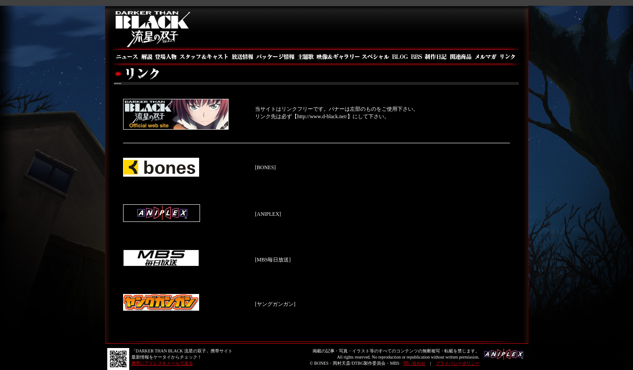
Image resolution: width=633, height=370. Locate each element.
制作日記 (436, 56)
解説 (146, 56)
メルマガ (485, 56)
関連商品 (460, 56)
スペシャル (375, 56)
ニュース (126, 56)
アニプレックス (504, 357)
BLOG (399, 56)
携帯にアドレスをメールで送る (162, 363)
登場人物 (165, 56)
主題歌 (305, 56)
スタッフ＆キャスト (203, 56)
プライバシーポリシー (458, 363)
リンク (508, 56)
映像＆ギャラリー (337, 56)
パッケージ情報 (275, 56)
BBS (416, 56)
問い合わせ (415, 363)
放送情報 (242, 56)
